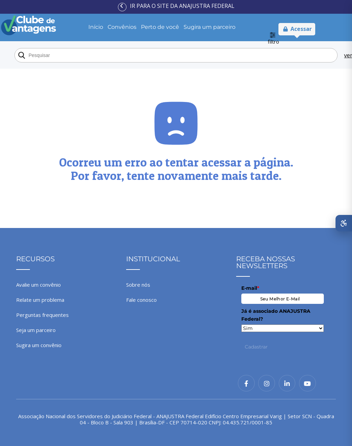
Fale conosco (141, 299)
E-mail (250, 288)
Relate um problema (40, 299)
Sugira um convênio (39, 345)
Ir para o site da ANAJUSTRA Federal (182, 6)
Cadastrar (256, 347)
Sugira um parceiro (209, 27)
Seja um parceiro (36, 330)
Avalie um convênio (38, 284)
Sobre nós (138, 284)
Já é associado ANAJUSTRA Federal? (275, 315)
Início (95, 27)
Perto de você (160, 27)
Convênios (122, 27)
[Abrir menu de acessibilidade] (344, 223)
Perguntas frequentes (42, 314)
